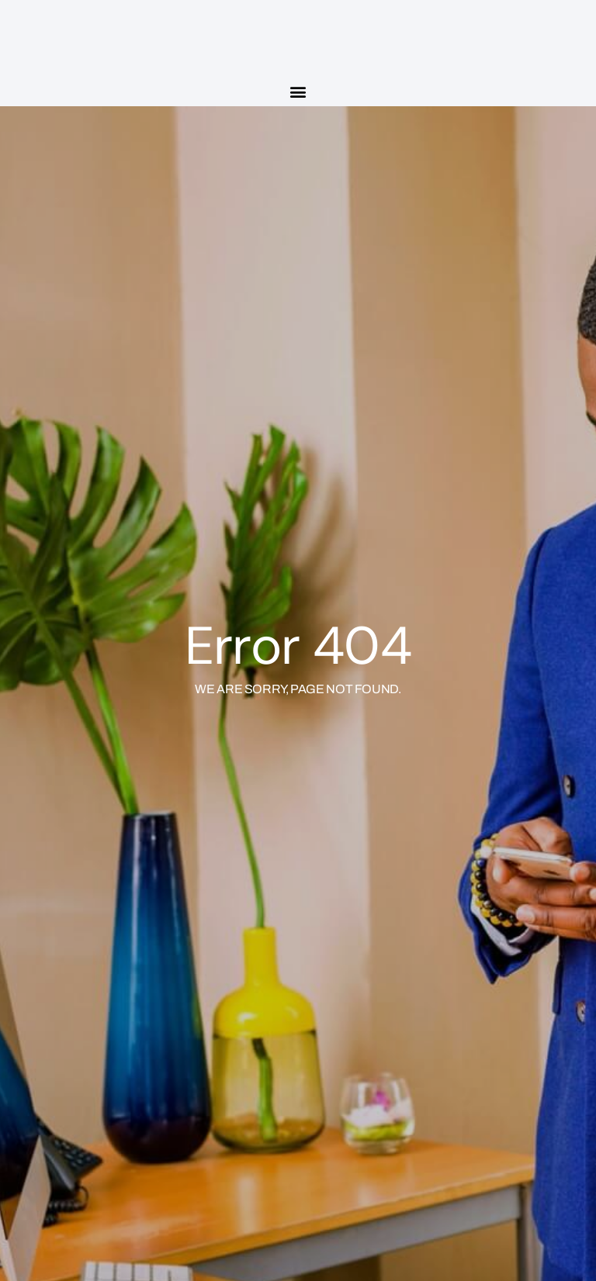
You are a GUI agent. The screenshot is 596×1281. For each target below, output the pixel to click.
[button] (298, 91)
